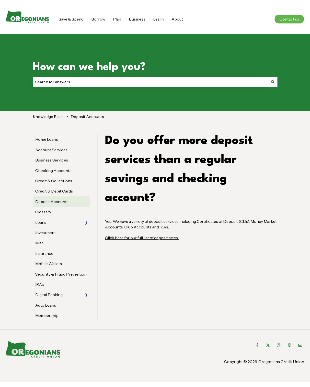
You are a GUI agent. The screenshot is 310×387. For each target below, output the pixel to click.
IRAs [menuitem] (39, 284)
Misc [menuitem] (39, 242)
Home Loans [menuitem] (46, 139)
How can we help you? (89, 67)
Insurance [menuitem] (44, 253)
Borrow (98, 19)
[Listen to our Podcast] (289, 345)
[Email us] (300, 345)
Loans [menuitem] (40, 222)
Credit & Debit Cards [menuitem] (54, 191)
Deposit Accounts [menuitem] (52, 201)
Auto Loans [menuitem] (45, 305)
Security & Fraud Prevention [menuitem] (61, 274)
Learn (158, 19)
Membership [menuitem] (46, 315)
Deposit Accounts (87, 116)
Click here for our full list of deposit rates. (142, 237)
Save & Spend (71, 19)
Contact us (289, 19)
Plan (117, 19)
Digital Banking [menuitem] (49, 294)
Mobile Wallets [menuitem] (48, 263)
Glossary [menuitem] (43, 211)
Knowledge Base (48, 116)
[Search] (272, 81)
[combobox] (150, 81)
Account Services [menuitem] (51, 149)
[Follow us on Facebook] (257, 345)
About (177, 19)
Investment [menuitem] (45, 232)
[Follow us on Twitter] (268, 345)
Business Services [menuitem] (51, 160)
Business (137, 19)
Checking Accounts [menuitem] (53, 170)
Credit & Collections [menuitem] (53, 180)
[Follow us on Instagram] (279, 345)
